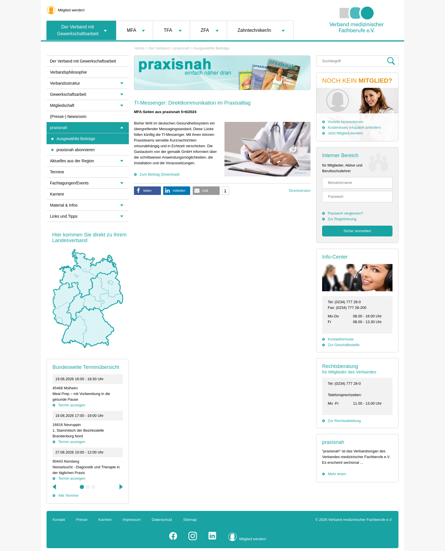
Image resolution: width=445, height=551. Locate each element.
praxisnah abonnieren (75, 149)
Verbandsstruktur (65, 83)
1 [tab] (82, 487)
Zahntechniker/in (254, 30)
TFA (168, 30)
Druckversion (299, 190)
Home (139, 48)
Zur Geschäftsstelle (344, 345)
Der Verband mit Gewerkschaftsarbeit (77, 30)
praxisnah (181, 48)
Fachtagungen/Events (69, 183)
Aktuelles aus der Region (72, 161)
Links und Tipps (63, 216)
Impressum (132, 519)
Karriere (57, 194)
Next (120, 486)
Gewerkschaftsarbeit (68, 94)
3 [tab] (93, 487)
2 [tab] (88, 487)
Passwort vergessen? (345, 213)
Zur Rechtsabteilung (344, 421)
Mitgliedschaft (62, 105)
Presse (81, 519)
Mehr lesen (337, 474)
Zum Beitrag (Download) (160, 174)
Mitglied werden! (71, 10)
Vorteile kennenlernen (346, 122)
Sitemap (190, 519)
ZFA (205, 30)
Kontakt (59, 519)
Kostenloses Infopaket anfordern (354, 127)
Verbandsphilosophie (68, 72)
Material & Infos (63, 205)
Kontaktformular (341, 339)
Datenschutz (162, 519)
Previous (55, 486)
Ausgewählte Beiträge (211, 48)
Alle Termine (68, 495)
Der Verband (159, 48)
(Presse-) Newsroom (68, 116)
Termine (57, 172)
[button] (147, 190)
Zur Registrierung (342, 219)
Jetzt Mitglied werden (345, 133)
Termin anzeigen (71, 405)
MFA (131, 30)
